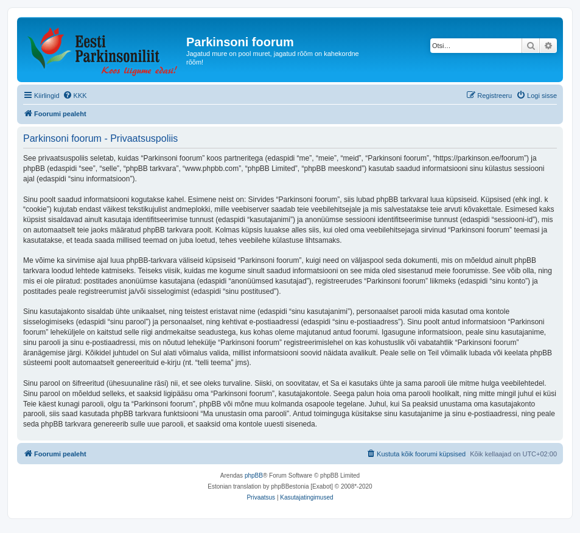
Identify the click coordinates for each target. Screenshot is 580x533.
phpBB (254, 475)
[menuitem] (75, 95)
